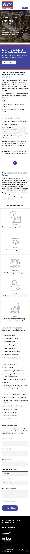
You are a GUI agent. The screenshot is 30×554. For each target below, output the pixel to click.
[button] (9, 62)
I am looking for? (10, 469)
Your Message (9, 488)
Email (6, 449)
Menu (25, 8)
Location (7, 479)
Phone (7, 459)
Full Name (8, 438)
